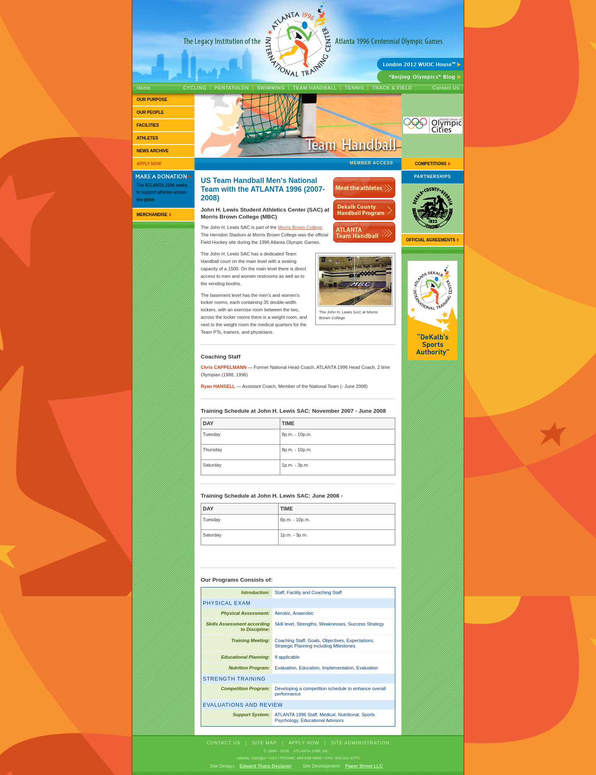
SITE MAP (264, 742)
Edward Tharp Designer (266, 765)
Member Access (371, 163)
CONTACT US (223, 742)
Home (144, 87)
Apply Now (149, 163)
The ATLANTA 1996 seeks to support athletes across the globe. (162, 192)
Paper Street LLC (364, 765)
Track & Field (392, 87)
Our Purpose (152, 99)
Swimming (271, 87)
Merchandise (152, 214)
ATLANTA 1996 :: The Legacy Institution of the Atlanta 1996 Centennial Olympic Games (298, 29)
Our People (150, 112)
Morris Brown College (300, 227)
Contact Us (446, 87)
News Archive (152, 151)
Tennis (354, 87)
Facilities (148, 125)
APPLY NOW (304, 742)
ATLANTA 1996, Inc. (311, 751)
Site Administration (360, 742)
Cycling (195, 87)
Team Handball (315, 87)
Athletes (147, 138)
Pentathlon (231, 87)
